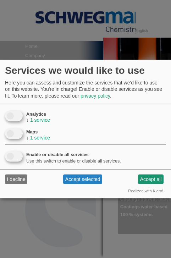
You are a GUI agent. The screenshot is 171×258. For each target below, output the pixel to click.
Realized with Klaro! (145, 190)
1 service (38, 119)
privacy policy (95, 95)
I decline (16, 179)
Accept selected (82, 179)
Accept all (151, 179)
